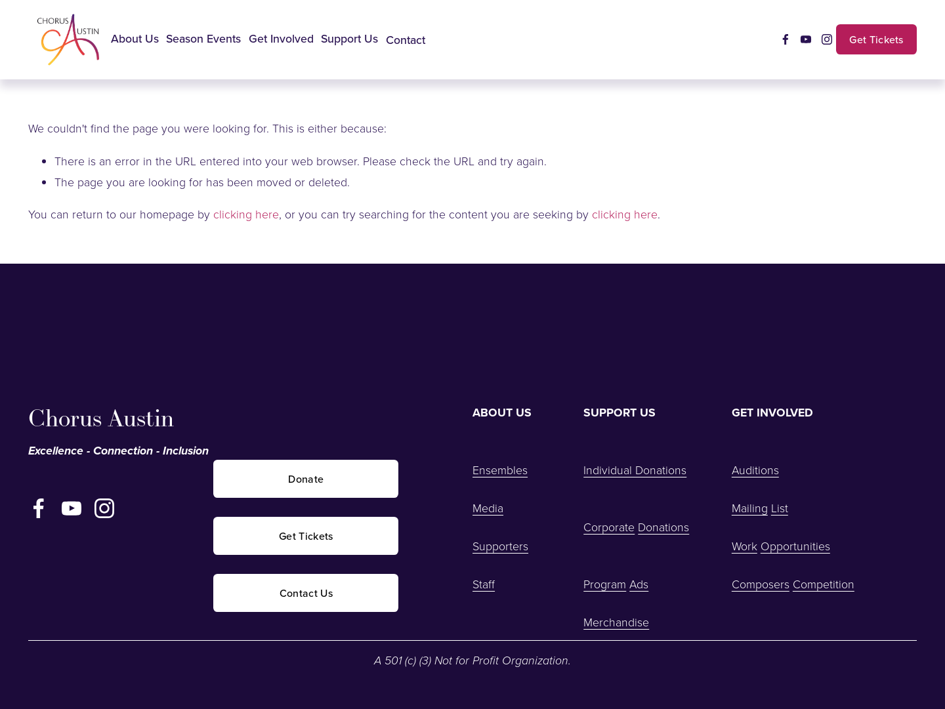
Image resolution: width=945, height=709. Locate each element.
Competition (823, 584)
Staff (483, 584)
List (779, 508)
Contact (405, 39)
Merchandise (616, 622)
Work (744, 546)
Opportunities (795, 546)
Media (487, 508)
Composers (760, 584)
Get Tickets (876, 39)
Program (604, 584)
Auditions (755, 469)
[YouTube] (805, 39)
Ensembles (500, 469)
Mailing (750, 508)
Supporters (500, 546)
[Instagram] (826, 39)
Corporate (609, 527)
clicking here (246, 214)
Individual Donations (634, 469)
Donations (663, 527)
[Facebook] (785, 39)
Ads (638, 584)
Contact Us (306, 593)
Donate (306, 479)
